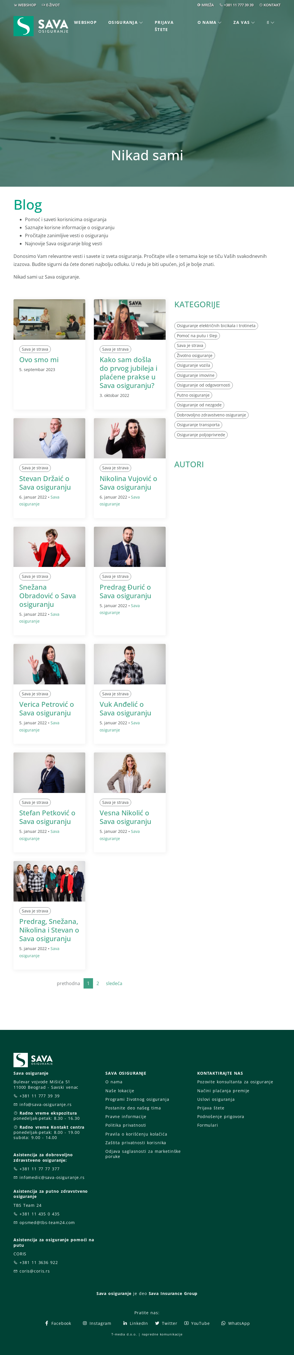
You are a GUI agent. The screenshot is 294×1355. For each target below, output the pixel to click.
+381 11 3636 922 (39, 1262)
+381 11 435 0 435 (40, 1214)
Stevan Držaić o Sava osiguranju (45, 483)
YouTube (197, 1323)
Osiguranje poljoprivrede (201, 434)
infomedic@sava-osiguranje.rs (52, 1177)
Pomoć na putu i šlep (197, 335)
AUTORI (189, 464)
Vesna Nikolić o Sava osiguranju (125, 817)
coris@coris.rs (35, 1271)
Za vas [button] (241, 22)
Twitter (165, 1323)
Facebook (57, 1323)
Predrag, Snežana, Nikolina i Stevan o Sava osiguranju (49, 929)
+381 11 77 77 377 (40, 1168)
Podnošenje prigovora (220, 1116)
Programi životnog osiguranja (137, 1099)
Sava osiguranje (113, 1293)
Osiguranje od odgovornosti (203, 385)
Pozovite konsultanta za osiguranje (235, 1081)
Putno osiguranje (193, 395)
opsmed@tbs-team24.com (47, 1222)
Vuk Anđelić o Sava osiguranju (125, 708)
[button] (271, 23)
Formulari (207, 1125)
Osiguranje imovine (195, 375)
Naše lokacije (119, 1090)
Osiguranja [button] (123, 22)
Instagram (96, 1323)
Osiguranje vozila (193, 365)
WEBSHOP (27, 4)
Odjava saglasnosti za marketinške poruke (143, 1154)
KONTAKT (272, 4)
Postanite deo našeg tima (133, 1108)
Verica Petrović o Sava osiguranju (46, 708)
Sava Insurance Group (173, 1293)
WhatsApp (235, 1323)
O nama (113, 1081)
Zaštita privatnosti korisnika (135, 1142)
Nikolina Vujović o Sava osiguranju (128, 483)
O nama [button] (207, 22)
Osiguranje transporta (198, 424)
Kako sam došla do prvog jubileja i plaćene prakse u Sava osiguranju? (128, 372)
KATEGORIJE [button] (197, 304)
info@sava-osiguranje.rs (46, 1104)
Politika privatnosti (125, 1125)
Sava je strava (35, 349)
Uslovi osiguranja (216, 1099)
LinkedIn (135, 1323)
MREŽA (208, 4)
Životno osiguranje (194, 355)
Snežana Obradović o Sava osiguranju (47, 595)
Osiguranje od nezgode (199, 405)
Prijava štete (164, 26)
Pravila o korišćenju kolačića (136, 1134)
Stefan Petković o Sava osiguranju (47, 817)
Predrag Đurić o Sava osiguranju (125, 591)
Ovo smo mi (39, 359)
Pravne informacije (125, 1116)
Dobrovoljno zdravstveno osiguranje (211, 415)
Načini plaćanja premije (223, 1090)
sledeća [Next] (114, 983)
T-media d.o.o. (124, 1334)
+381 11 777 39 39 (239, 4)
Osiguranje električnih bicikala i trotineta (216, 325)
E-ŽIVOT (53, 4)
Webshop (85, 22)
